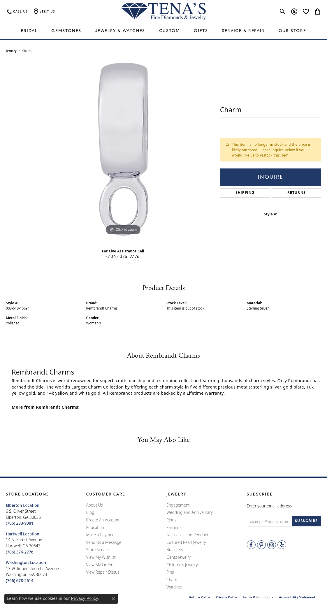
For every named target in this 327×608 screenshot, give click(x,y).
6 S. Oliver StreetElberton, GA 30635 (23, 514)
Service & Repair (243, 31)
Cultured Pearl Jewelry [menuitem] (186, 542)
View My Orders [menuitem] (100, 564)
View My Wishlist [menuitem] (101, 557)
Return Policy (199, 597)
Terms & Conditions (258, 597)
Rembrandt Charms (102, 308)
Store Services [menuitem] (99, 550)
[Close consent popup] (113, 598)
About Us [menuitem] (94, 505)
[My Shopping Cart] (317, 11)
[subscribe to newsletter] (306, 521)
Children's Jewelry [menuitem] (182, 564)
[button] (43, 494)
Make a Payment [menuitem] (101, 535)
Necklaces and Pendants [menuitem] (188, 535)
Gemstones (66, 31)
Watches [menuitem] (174, 587)
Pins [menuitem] (170, 572)
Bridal (29, 31)
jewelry (11, 51)
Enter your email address (269, 506)
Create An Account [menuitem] (103, 520)
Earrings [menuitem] (174, 527)
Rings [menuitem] (171, 520)
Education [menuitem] (95, 527)
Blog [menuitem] (90, 512)
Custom (169, 31)
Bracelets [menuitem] (174, 550)
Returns (296, 193)
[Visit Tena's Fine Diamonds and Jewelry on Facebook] (251, 545)
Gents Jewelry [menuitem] (178, 557)
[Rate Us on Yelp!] (281, 545)
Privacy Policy (226, 597)
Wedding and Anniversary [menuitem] (189, 512)
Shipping (245, 193)
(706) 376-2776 (123, 257)
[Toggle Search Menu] (282, 11)
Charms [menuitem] (173, 579)
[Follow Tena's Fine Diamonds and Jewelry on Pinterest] (261, 545)
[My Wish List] (306, 11)
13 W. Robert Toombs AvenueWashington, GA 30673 (32, 571)
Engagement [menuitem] (178, 505)
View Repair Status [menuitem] (102, 572)
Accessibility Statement (297, 597)
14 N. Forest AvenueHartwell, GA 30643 (24, 543)
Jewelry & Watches (120, 31)
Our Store (292, 31)
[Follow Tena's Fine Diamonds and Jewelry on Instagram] (271, 545)
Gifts (201, 31)
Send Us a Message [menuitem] (104, 542)
